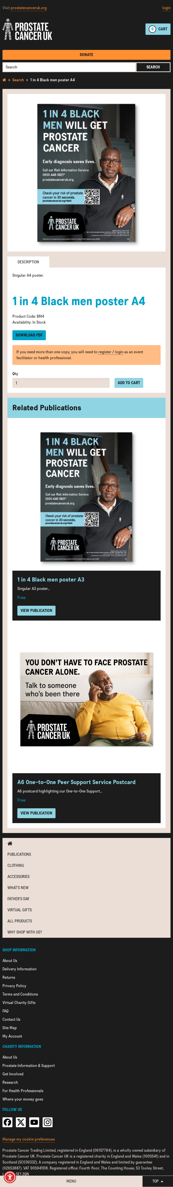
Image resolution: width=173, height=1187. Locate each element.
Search (153, 67)
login (166, 7)
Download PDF (29, 335)
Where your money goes (22, 1099)
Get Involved (12, 1074)
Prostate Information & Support (28, 1065)
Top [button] (157, 1181)
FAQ (5, 1011)
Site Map (9, 1027)
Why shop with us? (24, 932)
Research (10, 1082)
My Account (12, 1036)
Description (28, 262)
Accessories (18, 876)
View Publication (36, 610)
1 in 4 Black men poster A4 (52, 80)
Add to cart (129, 382)
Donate (86, 54)
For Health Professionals (22, 1090)
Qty (15, 373)
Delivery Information (19, 969)
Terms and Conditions (20, 994)
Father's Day (18, 898)
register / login (110, 351)
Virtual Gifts (19, 910)
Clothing (15, 865)
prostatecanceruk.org (29, 7)
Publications (19, 854)
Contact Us (11, 1019)
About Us (9, 960)
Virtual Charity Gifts (18, 1002)
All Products (19, 921)
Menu (71, 1181)
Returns (8, 977)
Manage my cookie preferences (28, 1139)
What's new (18, 887)
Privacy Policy (14, 985)
